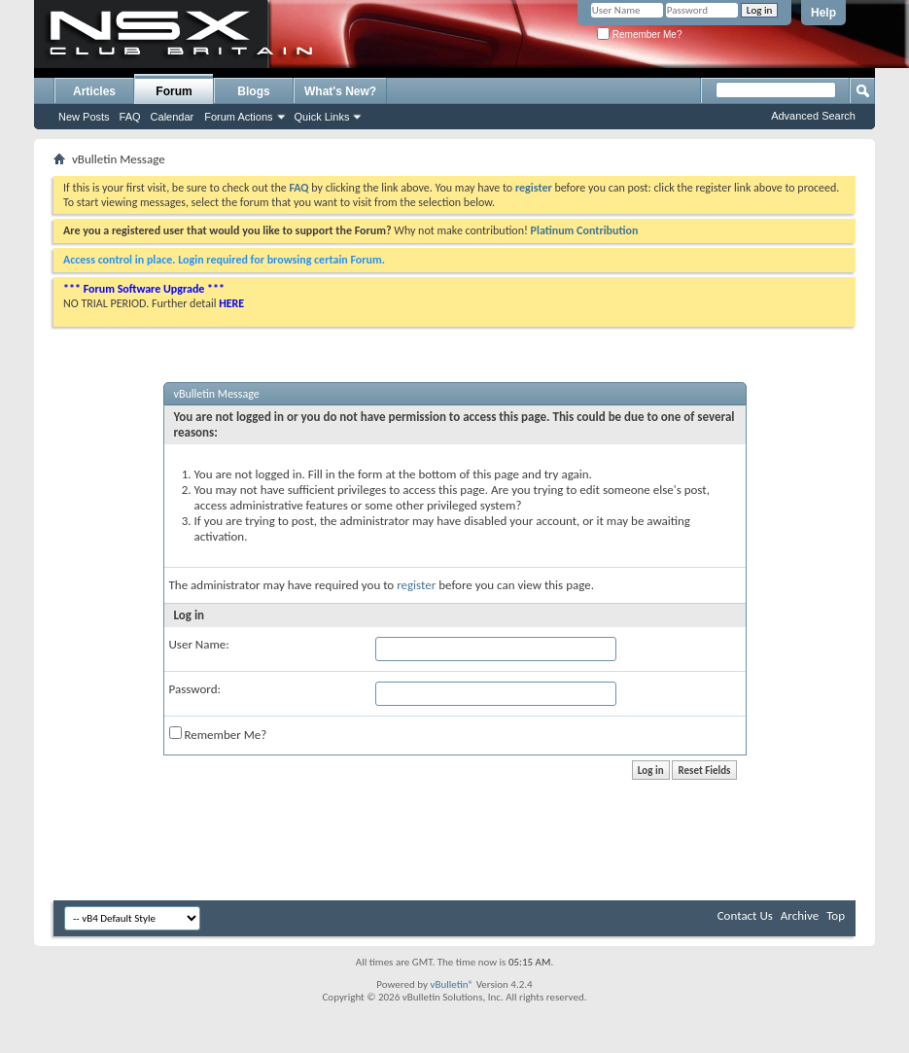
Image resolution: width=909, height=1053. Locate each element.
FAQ (130, 117)
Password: (195, 689)
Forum (174, 91)
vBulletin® (451, 984)
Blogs (253, 91)
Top (835, 915)
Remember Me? (639, 34)
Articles (94, 91)
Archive (800, 915)
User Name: (199, 644)
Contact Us (745, 915)
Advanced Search (813, 116)
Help (823, 12)
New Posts (84, 117)
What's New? (340, 91)
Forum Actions (238, 117)
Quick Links (322, 117)
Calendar (172, 117)
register (416, 585)
